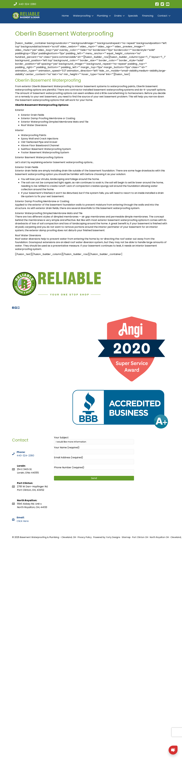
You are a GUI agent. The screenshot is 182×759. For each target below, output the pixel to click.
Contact (162, 15)
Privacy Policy (85, 537)
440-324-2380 (25, 455)
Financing (147, 15)
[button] (92, 16)
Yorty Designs (113, 537)
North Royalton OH (159, 537)
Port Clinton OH (140, 537)
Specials (133, 15)
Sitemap (126, 537)
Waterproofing (81, 15)
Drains (118, 15)
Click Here (23, 519)
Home (65, 15)
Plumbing (102, 15)
